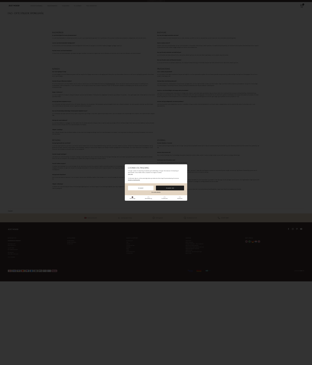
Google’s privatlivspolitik (134, 180)
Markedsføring (148, 198)
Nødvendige (132, 198)
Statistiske (179, 198)
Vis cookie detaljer (156, 192)
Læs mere (130, 174)
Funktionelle (164, 198)
